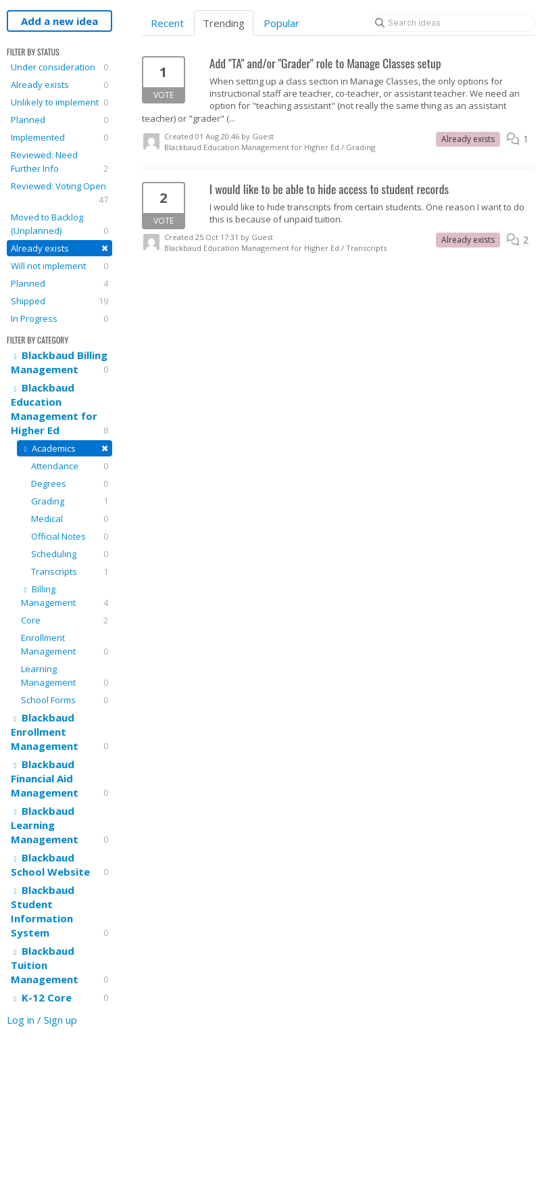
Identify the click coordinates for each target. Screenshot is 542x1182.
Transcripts (69, 571)
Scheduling (69, 554)
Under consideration (59, 67)
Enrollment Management (64, 645)
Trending (224, 23)
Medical (69, 518)
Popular (281, 23)
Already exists (59, 84)
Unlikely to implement (59, 102)
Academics (64, 448)
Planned (59, 119)
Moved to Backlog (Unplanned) (59, 224)
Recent (167, 23)
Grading (69, 501)
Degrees (69, 483)
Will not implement (59, 266)
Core (64, 620)
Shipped (59, 301)
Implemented (59, 137)
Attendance (69, 466)
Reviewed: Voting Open (59, 193)
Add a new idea (59, 21)
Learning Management (64, 676)
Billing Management (64, 596)
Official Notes (69, 536)
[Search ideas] (452, 23)
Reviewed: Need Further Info (59, 162)
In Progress (59, 318)
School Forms (64, 700)
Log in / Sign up (42, 1019)
